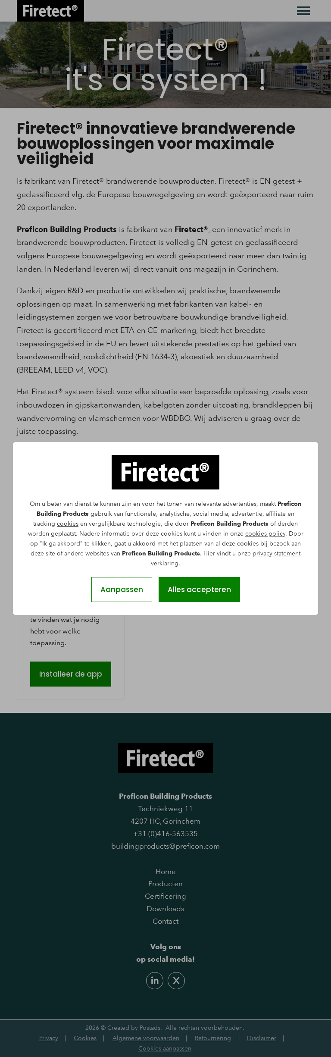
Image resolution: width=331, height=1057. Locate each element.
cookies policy (265, 533)
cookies (67, 523)
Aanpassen (121, 589)
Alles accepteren (199, 589)
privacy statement (276, 553)
